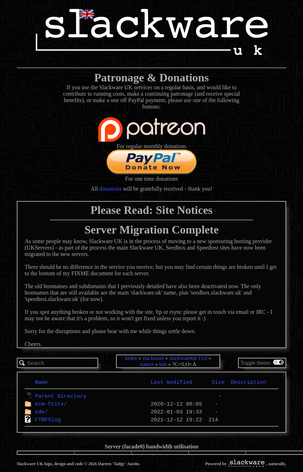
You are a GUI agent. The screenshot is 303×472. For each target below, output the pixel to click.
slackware (153, 358)
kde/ (41, 411)
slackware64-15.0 (188, 358)
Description (248, 382)
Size (218, 382)
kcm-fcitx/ (51, 403)
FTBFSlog (48, 419)
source (147, 364)
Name (41, 382)
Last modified (171, 382)
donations (110, 189)
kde (163, 364)
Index (131, 358)
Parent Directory (60, 396)
